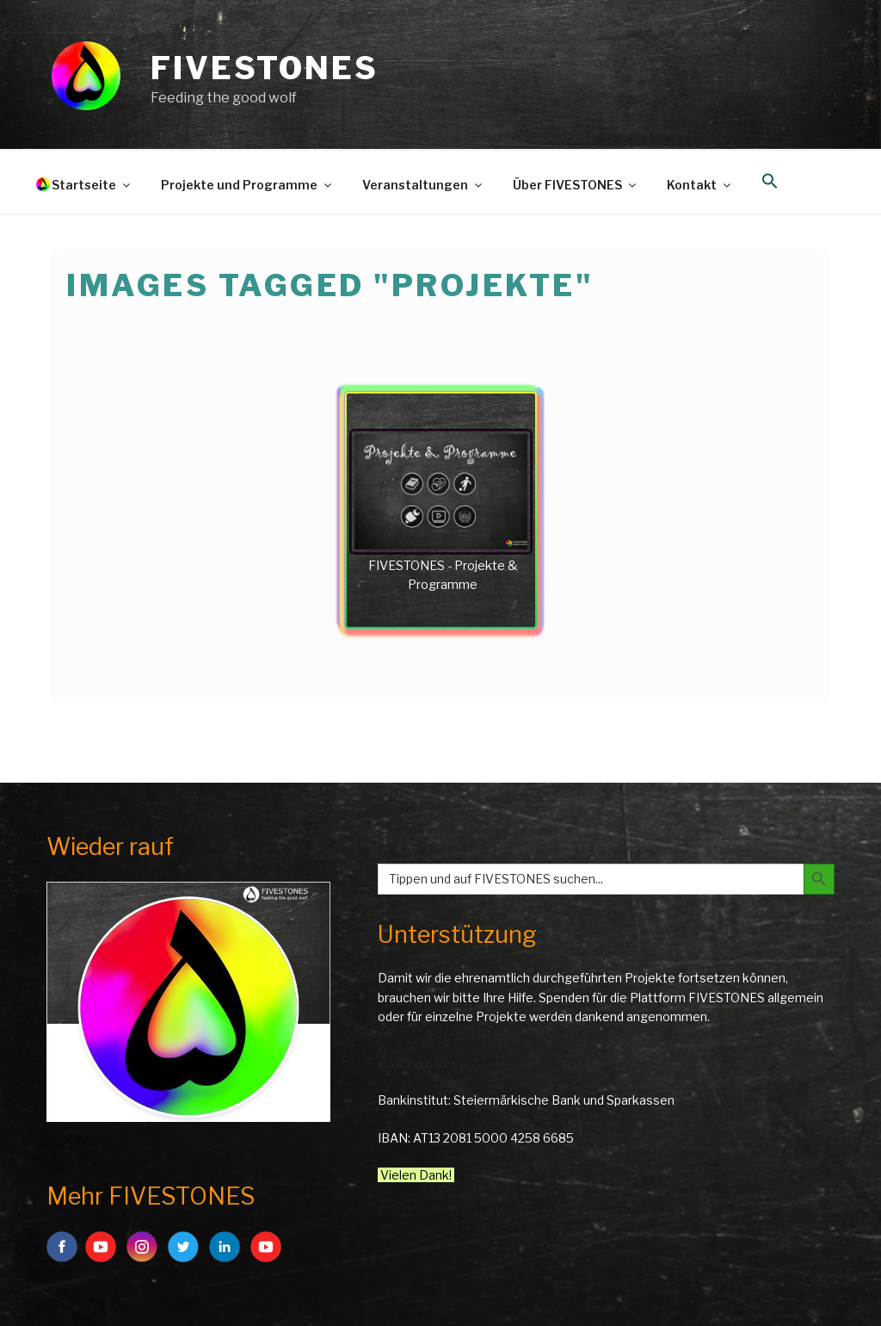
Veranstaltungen (423, 184)
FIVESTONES (265, 68)
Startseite (92, 184)
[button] (769, 181)
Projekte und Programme (247, 184)
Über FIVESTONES (575, 184)
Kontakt (700, 184)
